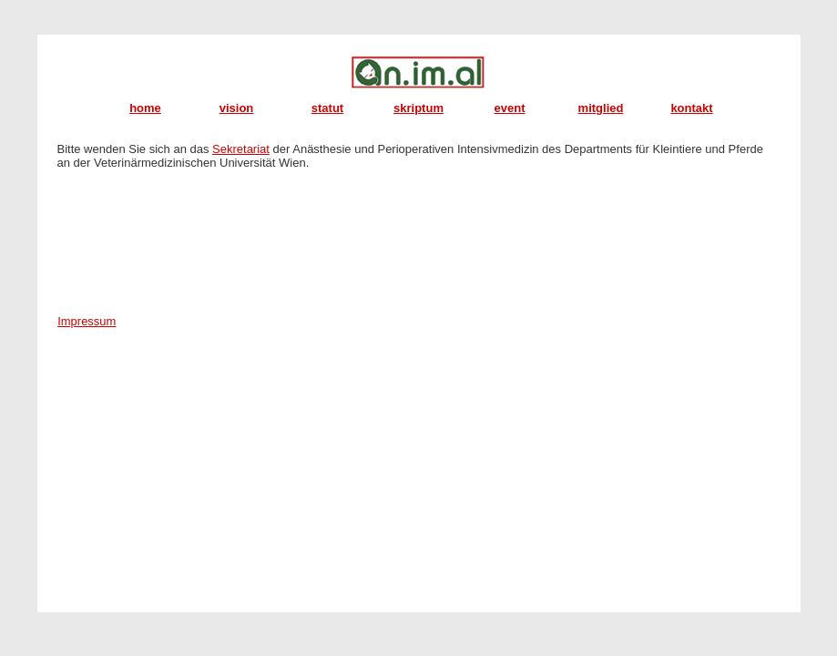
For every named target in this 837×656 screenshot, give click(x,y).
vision (236, 108)
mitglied (601, 108)
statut (327, 108)
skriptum (418, 108)
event (510, 108)
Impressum (86, 321)
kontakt (691, 108)
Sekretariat (241, 149)
